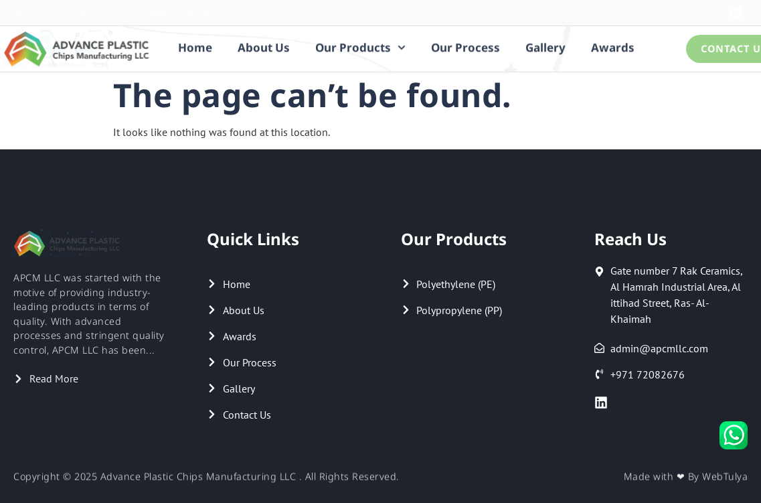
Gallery (545, 46)
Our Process (465, 46)
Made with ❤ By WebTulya (686, 478)
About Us (264, 46)
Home (195, 46)
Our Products (360, 46)
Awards (613, 46)
